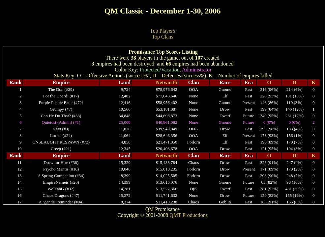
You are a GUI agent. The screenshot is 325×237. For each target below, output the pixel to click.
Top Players (162, 31)
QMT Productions (188, 215)
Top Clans (162, 37)
